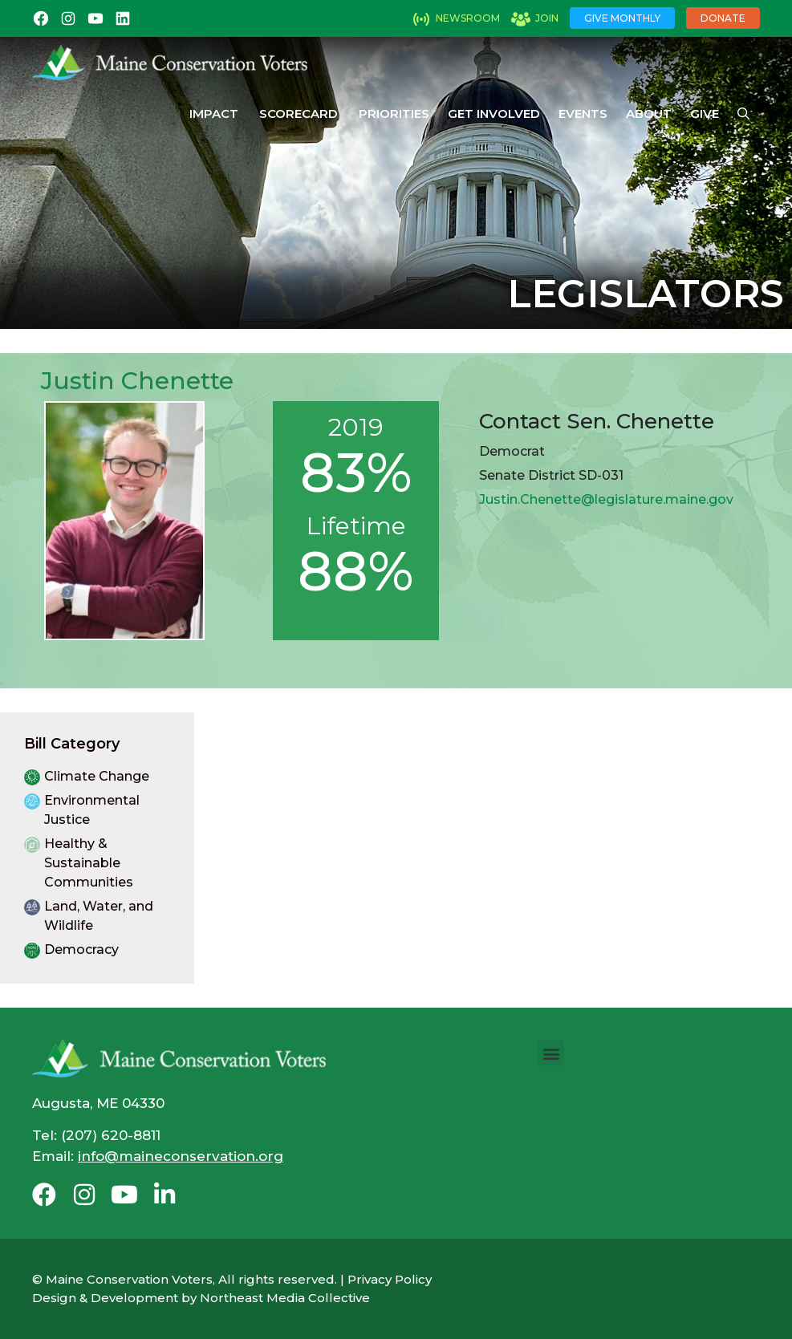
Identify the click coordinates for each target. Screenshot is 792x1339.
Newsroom (468, 18)
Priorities (394, 113)
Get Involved (494, 113)
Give (704, 113)
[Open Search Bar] (743, 114)
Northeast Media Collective (285, 1297)
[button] (551, 1053)
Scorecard (298, 113)
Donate (723, 18)
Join (546, 18)
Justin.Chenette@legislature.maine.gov (606, 499)
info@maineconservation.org (180, 1156)
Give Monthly (622, 18)
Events (582, 113)
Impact (213, 113)
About (649, 113)
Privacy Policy (389, 1279)
